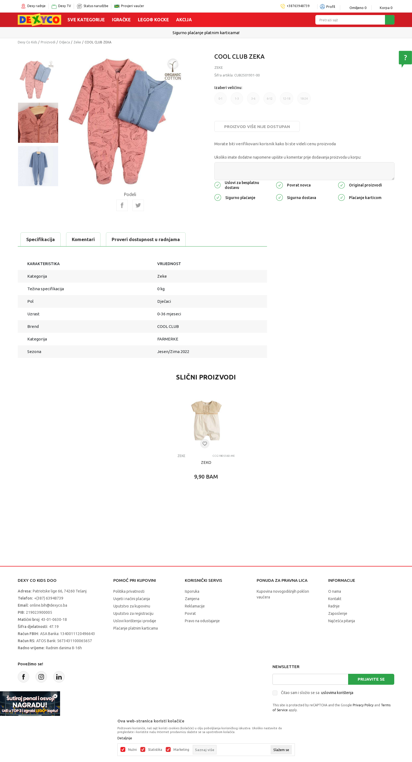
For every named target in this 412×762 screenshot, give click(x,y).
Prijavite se (371, 679)
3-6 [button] (253, 98)
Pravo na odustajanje (202, 621)
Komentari (83, 239)
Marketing (181, 749)
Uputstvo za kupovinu (131, 606)
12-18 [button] (286, 98)
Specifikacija (40, 239)
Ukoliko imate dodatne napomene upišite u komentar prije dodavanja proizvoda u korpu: (287, 157)
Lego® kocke (153, 19)
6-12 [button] (269, 98)
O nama (334, 591)
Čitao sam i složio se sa (317, 693)
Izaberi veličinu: (228, 87)
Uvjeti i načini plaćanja (131, 599)
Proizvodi (48, 42)
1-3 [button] (237, 98)
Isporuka (192, 591)
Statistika (155, 749)
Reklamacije (195, 606)
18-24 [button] (304, 98)
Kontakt (334, 599)
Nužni (132, 749)
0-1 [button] (220, 98)
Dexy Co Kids (27, 42)
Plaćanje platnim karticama (135, 628)
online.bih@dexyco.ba (48, 605)
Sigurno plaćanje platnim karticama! (206, 32)
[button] (204, 443)
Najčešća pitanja (341, 621)
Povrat (190, 613)
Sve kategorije (86, 19)
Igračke (121, 19)
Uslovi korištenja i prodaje (134, 621)
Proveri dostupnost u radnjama (146, 239)
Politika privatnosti (128, 591)
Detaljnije (124, 738)
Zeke (77, 42)
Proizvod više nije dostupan (257, 126)
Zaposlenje (337, 613)
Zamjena (192, 599)
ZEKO (206, 462)
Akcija (184, 19)
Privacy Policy (363, 705)
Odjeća (64, 42)
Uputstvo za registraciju (133, 613)
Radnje (334, 606)
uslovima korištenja (337, 692)
